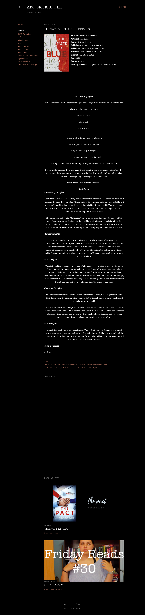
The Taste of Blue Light (27, 65)
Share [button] (20, 25)
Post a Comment (56, 589)
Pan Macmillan (24, 62)
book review (23, 49)
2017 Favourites (24, 34)
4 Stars (21, 37)
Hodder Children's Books (28, 55)
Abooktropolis (45, 7)
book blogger (23, 46)
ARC (20, 43)
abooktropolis (23, 40)
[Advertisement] (84, 454)
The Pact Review (56, 528)
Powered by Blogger (72, 603)
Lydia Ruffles (23, 59)
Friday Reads (53, 585)
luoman (78, 608)
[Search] (123, 7)
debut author (23, 52)
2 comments (54, 533)
